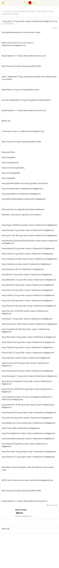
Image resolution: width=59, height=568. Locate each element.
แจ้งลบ (54, 28)
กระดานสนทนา (8, 11)
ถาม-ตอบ (19, 11)
